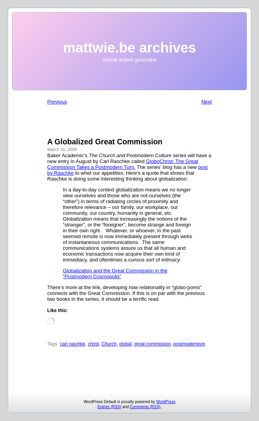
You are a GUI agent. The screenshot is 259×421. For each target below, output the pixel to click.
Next (206, 102)
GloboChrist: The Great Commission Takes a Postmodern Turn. (122, 164)
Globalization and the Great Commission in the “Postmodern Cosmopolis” (115, 273)
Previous (57, 102)
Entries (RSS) (109, 407)
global (125, 344)
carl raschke (72, 344)
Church (109, 344)
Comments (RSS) (145, 407)
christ (93, 344)
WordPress (165, 402)
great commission (152, 344)
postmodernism (189, 344)
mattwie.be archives (129, 48)
